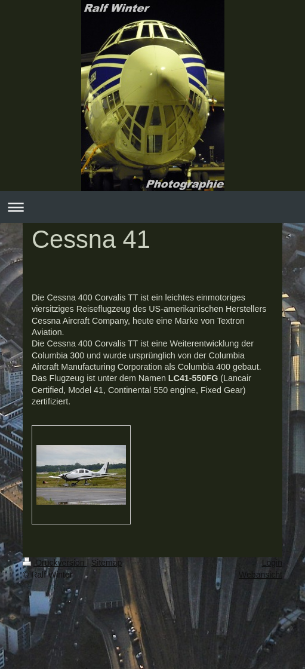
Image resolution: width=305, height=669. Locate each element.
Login (272, 562)
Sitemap (106, 562)
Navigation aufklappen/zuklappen (152, 207)
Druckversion (55, 562)
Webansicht (260, 574)
